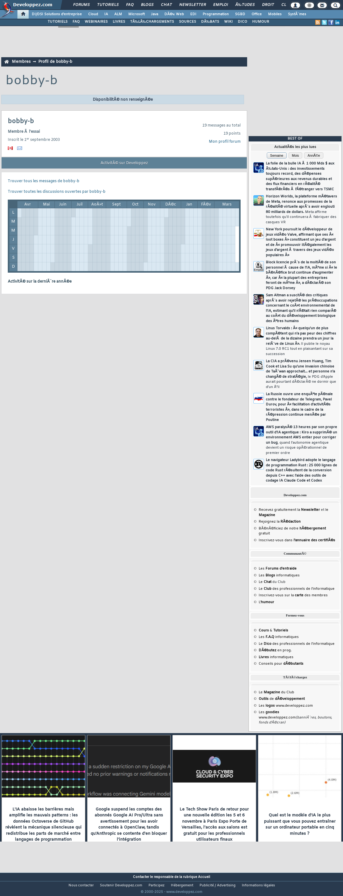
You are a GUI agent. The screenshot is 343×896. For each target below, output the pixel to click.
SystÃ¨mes (297, 14)
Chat (166, 4)
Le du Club (276, 692)
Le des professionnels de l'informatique (297, 589)
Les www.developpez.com (286, 706)
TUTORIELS (58, 22)
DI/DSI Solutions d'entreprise (57, 14)
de (282, 699)
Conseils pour (281, 664)
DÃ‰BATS (210, 22)
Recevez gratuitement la (289, 510)
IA (106, 14)
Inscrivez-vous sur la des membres (293, 595)
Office (256, 14)
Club (286, 4)
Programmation (216, 14)
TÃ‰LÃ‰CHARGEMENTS (152, 22)
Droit (268, 4)
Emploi (220, 4)
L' (266, 602)
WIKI (228, 22)
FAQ (129, 4)
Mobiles (275, 14)
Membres (21, 61)
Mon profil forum (225, 141)
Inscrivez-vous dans (297, 540)
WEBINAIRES (96, 22)
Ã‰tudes (245, 4)
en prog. (275, 650)
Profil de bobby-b (55, 61)
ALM (118, 14)
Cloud (93, 14)
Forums (81, 4)
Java (154, 14)
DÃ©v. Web (174, 14)
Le (265, 582)
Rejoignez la (280, 522)
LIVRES (119, 22)
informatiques (276, 657)
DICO (242, 22)
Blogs (147, 4)
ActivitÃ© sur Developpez (124, 163)
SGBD (240, 14)
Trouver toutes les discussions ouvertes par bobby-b (57, 191)
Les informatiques (279, 575)
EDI (193, 14)
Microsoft (136, 14)
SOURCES (187, 22)
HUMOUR (260, 22)
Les (278, 568)
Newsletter (192, 4)
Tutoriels (107, 4)
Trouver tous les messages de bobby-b (43, 181)
